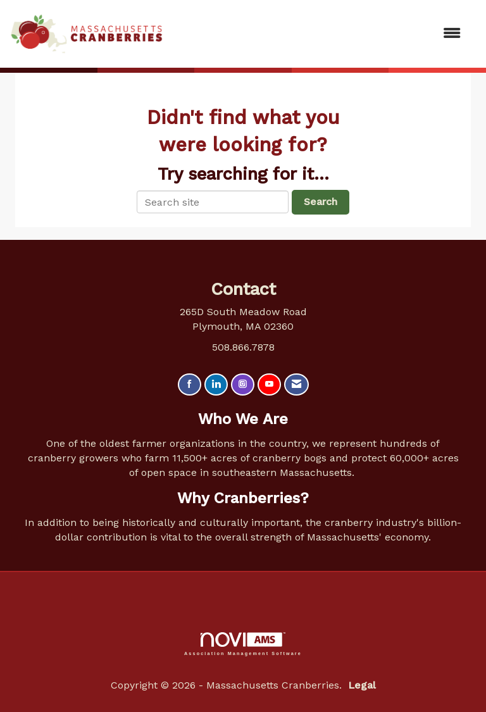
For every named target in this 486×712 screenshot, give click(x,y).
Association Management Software (243, 644)
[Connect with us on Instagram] (242, 384)
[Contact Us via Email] (296, 384)
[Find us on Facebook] (189, 384)
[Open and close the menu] (318, 33)
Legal (362, 685)
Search (320, 202)
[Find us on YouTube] (269, 384)
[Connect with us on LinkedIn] (216, 384)
